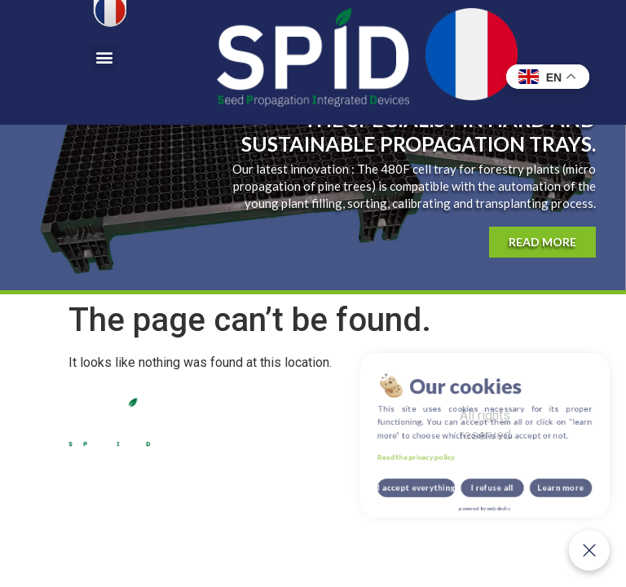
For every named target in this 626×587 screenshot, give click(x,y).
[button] (103, 57)
